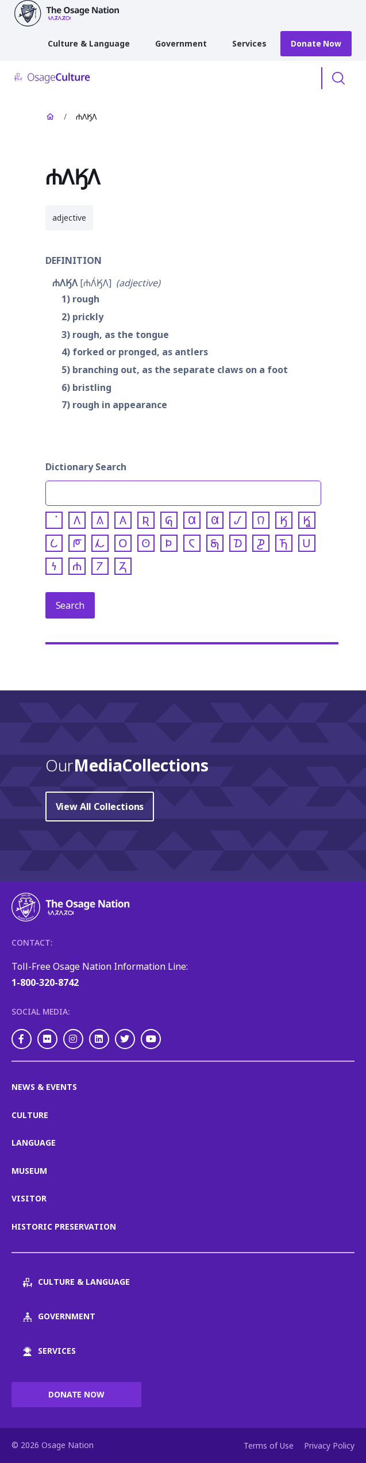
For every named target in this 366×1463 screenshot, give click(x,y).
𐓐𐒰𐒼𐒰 (65, 283)
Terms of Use (269, 1445)
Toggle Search (338, 78)
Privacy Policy (329, 1445)
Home (49, 116)
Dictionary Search (85, 466)
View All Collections (100, 806)
